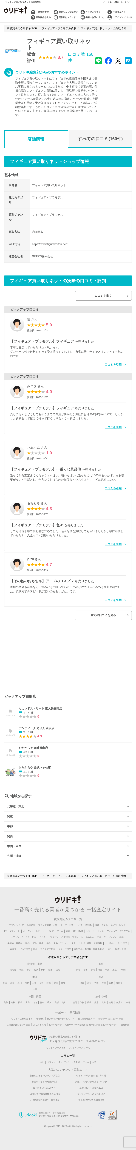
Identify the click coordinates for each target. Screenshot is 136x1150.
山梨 (34, 985)
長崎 (89, 1005)
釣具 (35, 951)
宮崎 (111, 1005)
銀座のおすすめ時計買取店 (45, 1084)
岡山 (20, 1005)
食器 (48, 945)
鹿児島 (119, 1005)
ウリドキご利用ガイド (22, 1021)
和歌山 (119, 985)
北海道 (13, 972)
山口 (35, 1005)
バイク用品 (122, 945)
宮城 (36, 972)
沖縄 (128, 1005)
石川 (20, 985)
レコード (90, 933)
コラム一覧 (68, 1058)
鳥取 (6, 1005)
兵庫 (104, 985)
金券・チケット (60, 945)
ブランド (51, 1065)
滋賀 (82, 985)
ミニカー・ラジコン (48, 939)
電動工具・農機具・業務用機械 (89, 951)
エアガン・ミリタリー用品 (23, 939)
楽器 (27, 945)
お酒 (80, 927)
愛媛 (57, 1005)
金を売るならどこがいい (44, 1090)
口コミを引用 (113, 365)
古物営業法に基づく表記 (18, 1027)
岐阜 (49, 985)
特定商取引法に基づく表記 (110, 1021)
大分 (104, 1005)
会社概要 (125, 1027)
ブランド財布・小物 (47, 927)
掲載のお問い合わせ (95, 17)
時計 (42, 1065)
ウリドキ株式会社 (56, 1115)
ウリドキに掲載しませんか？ (117, 2)
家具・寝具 (38, 945)
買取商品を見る (43, 17)
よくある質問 (39, 1027)
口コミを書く (112, 296)
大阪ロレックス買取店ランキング (91, 1084)
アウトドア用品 (47, 951)
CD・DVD (78, 933)
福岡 (75, 1005)
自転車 (13, 951)
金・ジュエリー (67, 927)
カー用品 (109, 945)
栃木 (85, 972)
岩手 (29, 972)
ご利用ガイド (118, 12)
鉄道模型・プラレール (72, 939)
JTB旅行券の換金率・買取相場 (44, 1102)
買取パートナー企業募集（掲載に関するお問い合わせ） (91, 1027)
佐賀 (82, 1005)
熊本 (96, 1005)
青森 (21, 972)
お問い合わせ (55, 1027)
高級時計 (31, 927)
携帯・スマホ (101, 927)
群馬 (93, 972)
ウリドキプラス (93, 12)
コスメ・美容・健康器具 (90, 945)
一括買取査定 (42, 12)
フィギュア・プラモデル (118, 933)
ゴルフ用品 (24, 951)
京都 (89, 985)
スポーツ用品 (64, 951)
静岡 (56, 985)
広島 (28, 1005)
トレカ (100, 933)
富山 (12, 985)
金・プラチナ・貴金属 (69, 1065)
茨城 (78, 972)
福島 (58, 972)
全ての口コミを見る (112, 617)
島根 (13, 1005)
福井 (27, 985)
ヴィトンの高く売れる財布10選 (91, 1078)
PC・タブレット (12, 933)
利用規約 (40, 1021)
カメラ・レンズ (118, 927)
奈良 (111, 985)
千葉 (107, 972)
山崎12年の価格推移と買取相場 (45, 1096)
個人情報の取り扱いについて (61, 1021)
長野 (41, 985)
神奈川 (123, 972)
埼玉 (100, 972)
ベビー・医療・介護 (116, 951)
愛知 (63, 985)
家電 (51, 933)
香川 (49, 1005)
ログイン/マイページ (122, 17)
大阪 (96, 985)
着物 (121, 939)
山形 (50, 972)
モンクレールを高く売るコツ (91, 1096)
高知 (64, 1005)
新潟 (5, 985)
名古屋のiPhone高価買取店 (91, 1102)
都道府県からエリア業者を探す (68, 959)
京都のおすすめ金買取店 (91, 1090)
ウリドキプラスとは (56, 1050)
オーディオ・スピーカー (34, 933)
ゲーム (60, 933)
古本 (68, 933)
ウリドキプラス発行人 (79, 1050)
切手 (73, 945)
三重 (35, 991)
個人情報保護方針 (86, 1021)
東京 (114, 972)
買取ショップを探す (68, 12)
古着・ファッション (106, 939)
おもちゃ (90, 939)
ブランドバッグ (16, 927)
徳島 (42, 1005)
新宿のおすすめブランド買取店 (45, 1078)
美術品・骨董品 (14, 945)
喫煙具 (89, 927)
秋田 (43, 972)
